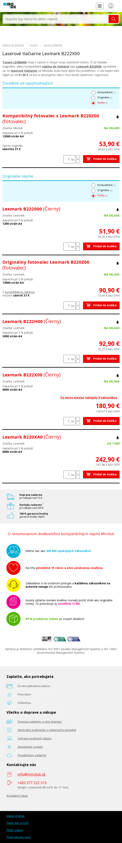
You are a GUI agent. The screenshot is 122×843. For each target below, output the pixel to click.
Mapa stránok (15, 816)
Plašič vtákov (14, 830)
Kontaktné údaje (17, 796)
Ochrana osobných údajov (34, 738)
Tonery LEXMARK (52, 45)
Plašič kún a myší (17, 823)
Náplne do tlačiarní (13, 45)
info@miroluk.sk (31, 774)
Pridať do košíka (101, 159)
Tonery (34, 45)
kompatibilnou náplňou (20, 292)
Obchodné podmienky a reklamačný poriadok (46, 730)
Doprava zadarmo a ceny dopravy (39, 721)
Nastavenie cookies (30, 747)
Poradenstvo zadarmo (32, 755)
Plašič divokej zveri (18, 837)
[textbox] (56, 19)
